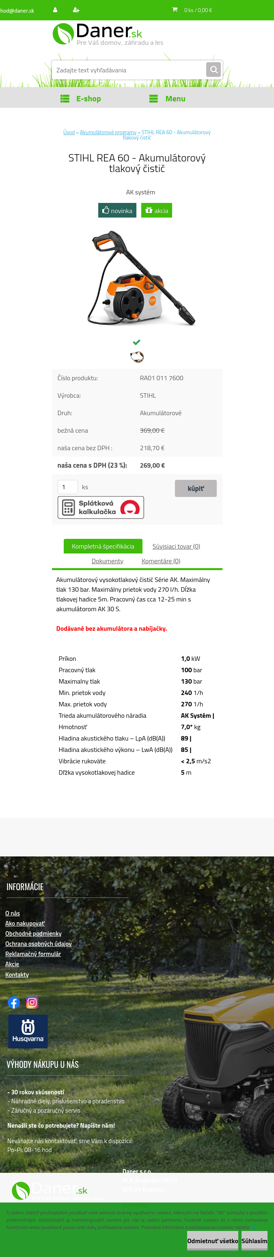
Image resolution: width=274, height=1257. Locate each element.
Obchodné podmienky (33, 933)
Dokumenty (107, 561)
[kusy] (68, 487)
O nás (12, 913)
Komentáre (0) (161, 561)
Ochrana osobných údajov (38, 944)
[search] (213, 70)
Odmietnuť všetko (212, 1241)
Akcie (12, 964)
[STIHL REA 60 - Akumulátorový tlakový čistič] (137, 223)
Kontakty (17, 975)
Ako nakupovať (25, 923)
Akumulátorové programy (108, 132)
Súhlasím (255, 1241)
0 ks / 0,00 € (198, 10)
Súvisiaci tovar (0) (176, 546)
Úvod (69, 132)
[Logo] (108, 39)
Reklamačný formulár (33, 954)
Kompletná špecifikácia (103, 546)
